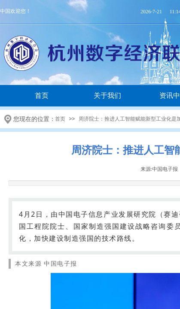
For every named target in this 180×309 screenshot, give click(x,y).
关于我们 (107, 95)
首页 (42, 95)
